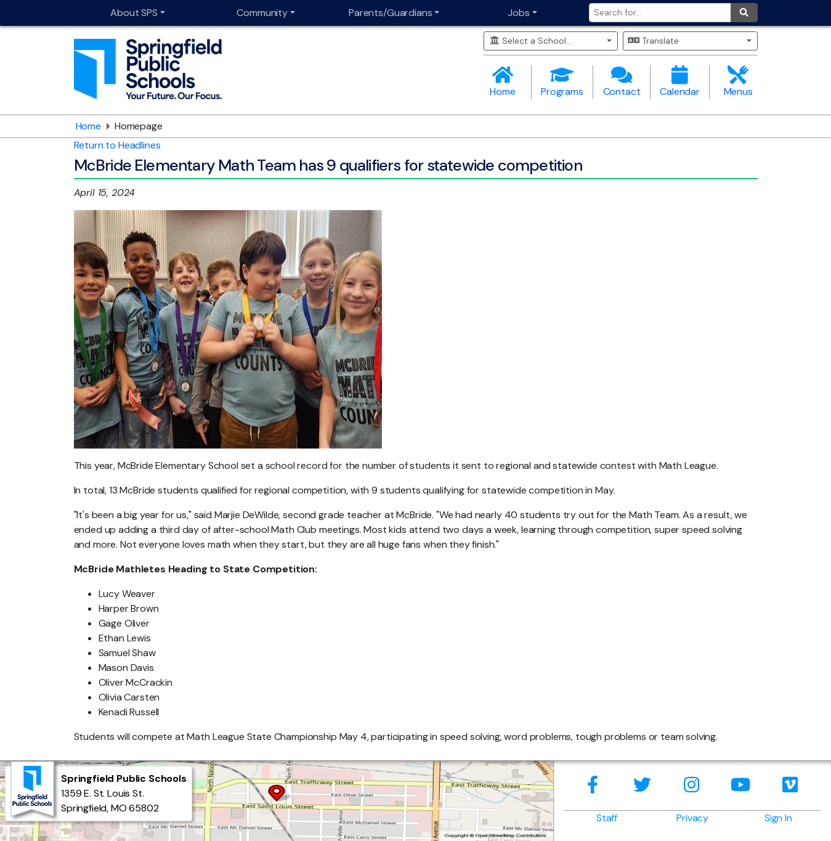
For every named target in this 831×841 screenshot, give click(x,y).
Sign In (778, 817)
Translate (653, 40)
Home (503, 81)
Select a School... (530, 40)
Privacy (692, 817)
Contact (621, 81)
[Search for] (660, 12)
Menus (738, 81)
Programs (562, 81)
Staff (606, 817)
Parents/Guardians (390, 12)
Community (262, 12)
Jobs (518, 12)
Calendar (680, 81)
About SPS (134, 12)
